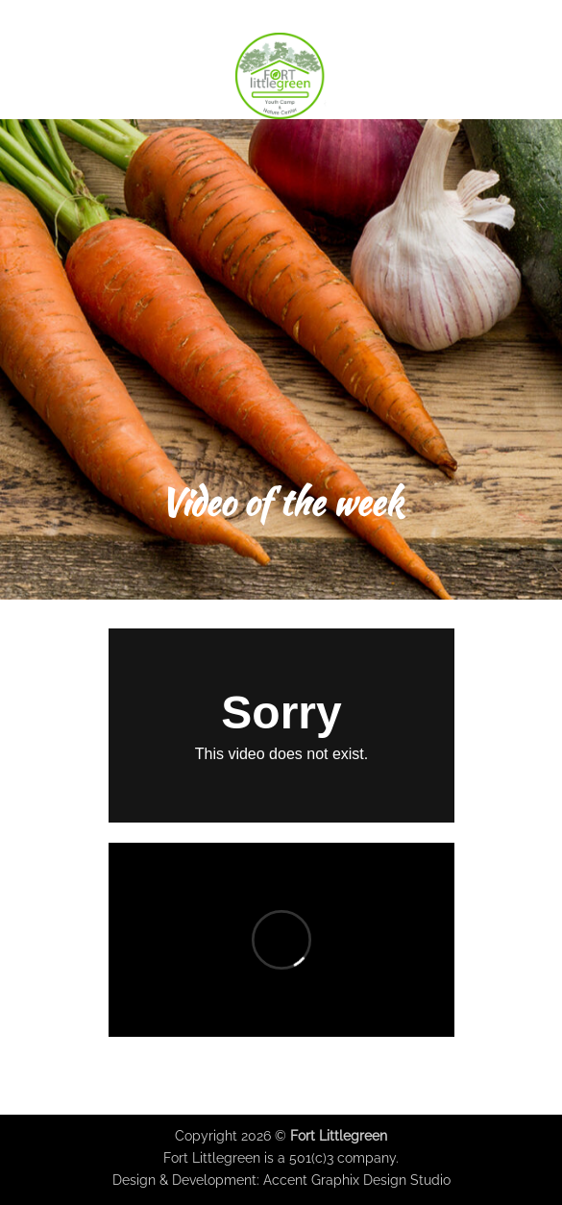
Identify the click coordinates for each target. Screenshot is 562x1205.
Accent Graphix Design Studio (357, 1179)
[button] (25, 75)
